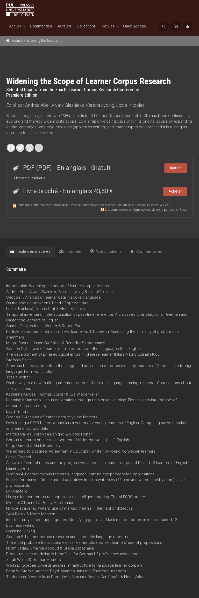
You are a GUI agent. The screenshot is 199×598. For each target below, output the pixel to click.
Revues (108, 26)
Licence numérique (29, 178)
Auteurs (64, 26)
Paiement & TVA (157, 205)
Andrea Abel (37, 105)
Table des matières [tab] (30, 251)
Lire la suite (43, 133)
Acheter (175, 191)
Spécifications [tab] (106, 251)
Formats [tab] (70, 251)
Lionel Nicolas (130, 105)
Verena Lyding (100, 105)
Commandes (41, 26)
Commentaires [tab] (146, 251)
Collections (86, 26)
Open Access (134, 26)
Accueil (15, 26)
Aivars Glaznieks (67, 105)
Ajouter (176, 168)
